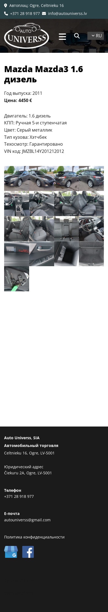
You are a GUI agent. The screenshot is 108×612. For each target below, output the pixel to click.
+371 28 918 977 (22, 13)
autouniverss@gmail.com (27, 519)
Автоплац (18, 5)
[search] (77, 36)
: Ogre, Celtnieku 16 (45, 5)
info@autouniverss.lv (64, 13)
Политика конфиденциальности (34, 537)
